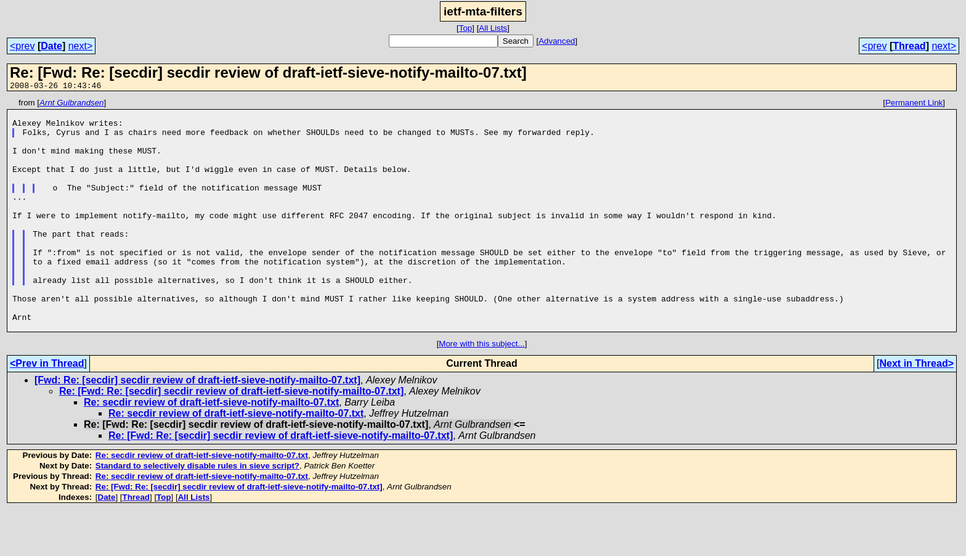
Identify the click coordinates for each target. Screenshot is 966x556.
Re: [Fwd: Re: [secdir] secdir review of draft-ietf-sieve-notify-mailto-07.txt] (231, 437)
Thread (909, 46)
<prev (22, 46)
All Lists (493, 28)
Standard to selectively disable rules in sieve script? (197, 512)
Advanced (556, 41)
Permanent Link (914, 104)
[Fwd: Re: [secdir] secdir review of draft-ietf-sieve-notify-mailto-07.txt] (197, 426)
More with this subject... (481, 390)
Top (466, 28)
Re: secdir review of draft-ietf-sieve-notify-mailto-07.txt (211, 448)
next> (80, 46)
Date (51, 46)
